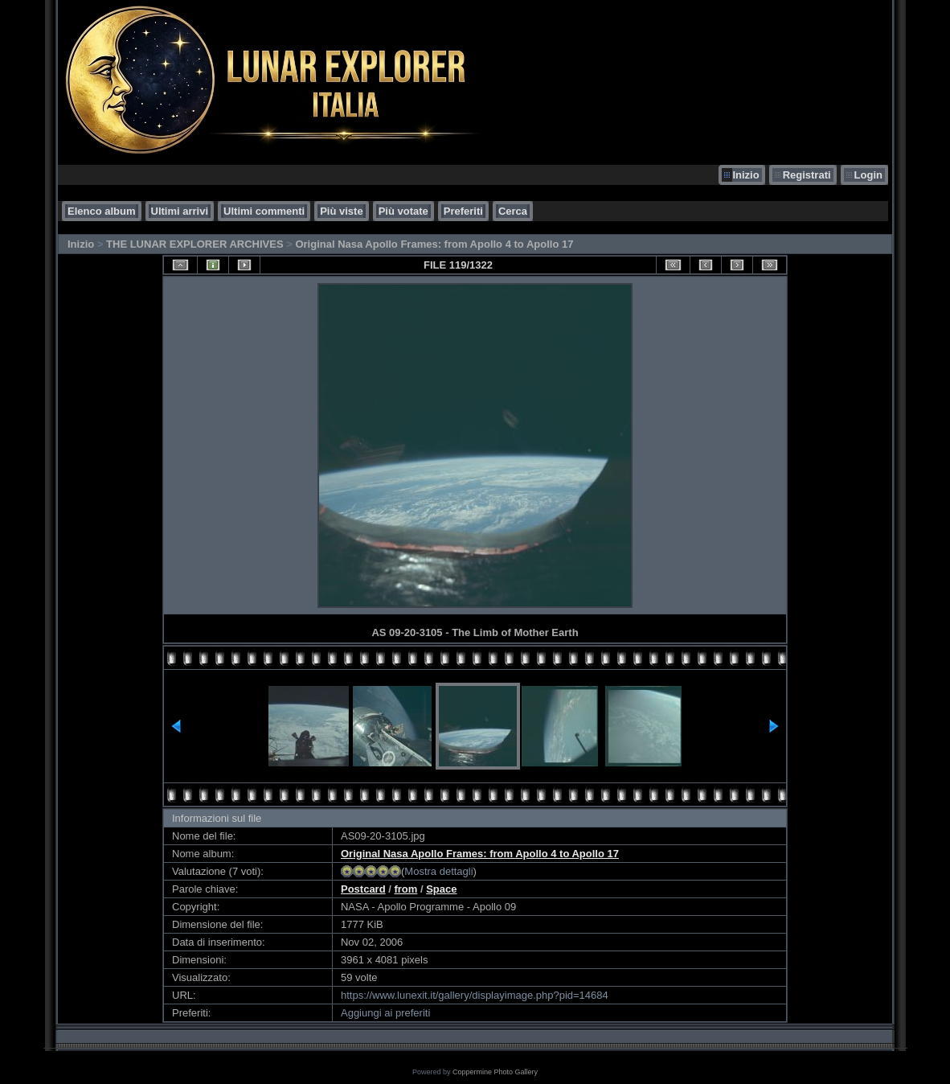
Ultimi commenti (264, 211)
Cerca (512, 211)
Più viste (341, 211)
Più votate (403, 211)
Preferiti (463, 211)
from (405, 889)
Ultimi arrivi (180, 211)
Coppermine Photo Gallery (495, 1072)
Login (868, 175)
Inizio (745, 175)
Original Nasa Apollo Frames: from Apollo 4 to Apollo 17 (434, 244)
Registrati (807, 175)
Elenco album (102, 211)
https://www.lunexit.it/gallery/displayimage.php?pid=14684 (474, 995)
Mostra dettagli (438, 871)
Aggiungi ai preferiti (385, 1013)
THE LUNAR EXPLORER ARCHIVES (195, 244)
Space (441, 889)
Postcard (363, 889)
